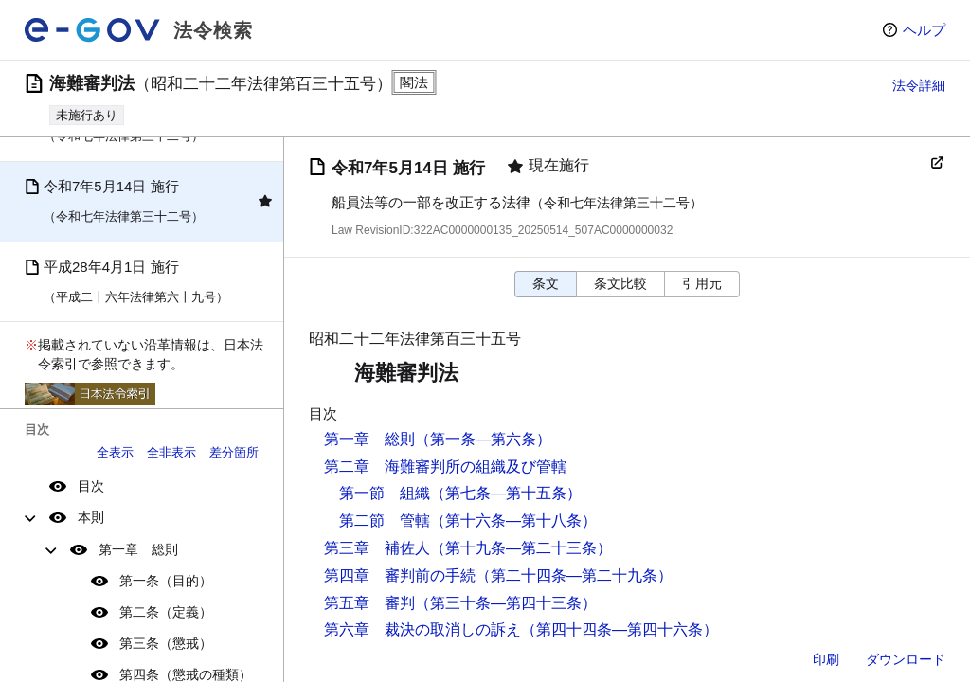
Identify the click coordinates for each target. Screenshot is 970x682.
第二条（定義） (165, 611)
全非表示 (171, 452)
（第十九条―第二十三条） (521, 548)
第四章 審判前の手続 (400, 575)
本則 (91, 517)
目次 (91, 486)
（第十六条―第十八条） (513, 520)
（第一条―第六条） (483, 439)
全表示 (115, 452)
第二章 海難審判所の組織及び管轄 (445, 466)
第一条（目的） (165, 580)
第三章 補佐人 (377, 548)
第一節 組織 (384, 493)
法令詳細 (918, 85)
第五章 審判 (369, 603)
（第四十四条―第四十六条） (619, 629)
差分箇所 (234, 452)
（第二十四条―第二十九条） (574, 575)
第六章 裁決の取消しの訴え (422, 629)
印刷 (826, 659)
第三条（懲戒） (165, 643)
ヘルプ (924, 30)
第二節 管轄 (384, 520)
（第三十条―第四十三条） (506, 603)
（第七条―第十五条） (506, 493)
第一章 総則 (138, 549)
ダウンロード (905, 659)
